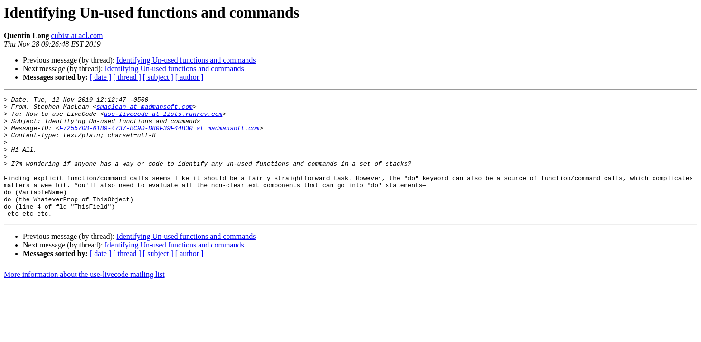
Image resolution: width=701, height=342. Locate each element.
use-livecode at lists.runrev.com (163, 118)
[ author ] (189, 77)
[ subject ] (158, 77)
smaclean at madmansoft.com (144, 109)
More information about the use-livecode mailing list (84, 298)
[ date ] (100, 77)
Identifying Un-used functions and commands (186, 60)
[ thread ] (127, 77)
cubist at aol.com (77, 35)
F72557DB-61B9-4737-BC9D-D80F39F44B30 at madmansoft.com (159, 135)
